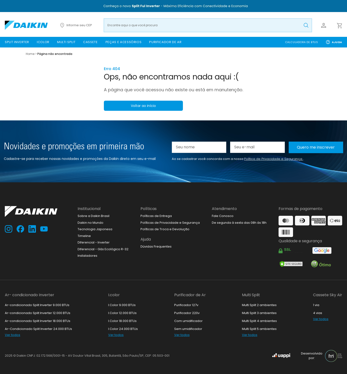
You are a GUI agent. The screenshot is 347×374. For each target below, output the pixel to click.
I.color (114, 295)
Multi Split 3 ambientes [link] (259, 313)
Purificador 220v (187, 313)
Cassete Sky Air (327, 295)
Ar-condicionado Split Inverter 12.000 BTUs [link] (37, 313)
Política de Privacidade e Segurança (273, 159)
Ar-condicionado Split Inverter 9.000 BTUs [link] (37, 305)
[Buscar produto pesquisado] (306, 25)
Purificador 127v (186, 305)
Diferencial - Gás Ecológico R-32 (103, 249)
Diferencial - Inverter (94, 242)
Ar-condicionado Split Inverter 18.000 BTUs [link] (37, 321)
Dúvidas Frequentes (156, 246)
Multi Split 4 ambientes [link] (259, 321)
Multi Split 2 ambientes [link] (259, 305)
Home (30, 54)
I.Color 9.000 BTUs (122, 305)
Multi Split (251, 295)
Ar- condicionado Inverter (29, 295)
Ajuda (334, 42)
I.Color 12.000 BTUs (122, 313)
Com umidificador (188, 321)
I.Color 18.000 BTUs (122, 321)
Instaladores (87, 255)
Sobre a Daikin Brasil (93, 216)
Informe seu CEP (75, 25)
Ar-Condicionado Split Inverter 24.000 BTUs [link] (38, 329)
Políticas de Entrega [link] (156, 216)
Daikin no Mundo (90, 222)
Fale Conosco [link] (223, 216)
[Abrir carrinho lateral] (339, 25)
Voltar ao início (143, 105)
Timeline (84, 236)
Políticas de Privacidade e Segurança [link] (170, 222)
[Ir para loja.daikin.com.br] (26, 25)
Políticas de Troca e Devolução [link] (164, 229)
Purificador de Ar (190, 295)
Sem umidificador (188, 329)
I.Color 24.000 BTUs (123, 329)
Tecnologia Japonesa (95, 229)
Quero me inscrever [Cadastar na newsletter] (316, 147)
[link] (17, 42)
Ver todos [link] (12, 335)
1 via (316, 305)
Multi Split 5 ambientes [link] (259, 329)
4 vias (317, 313)
